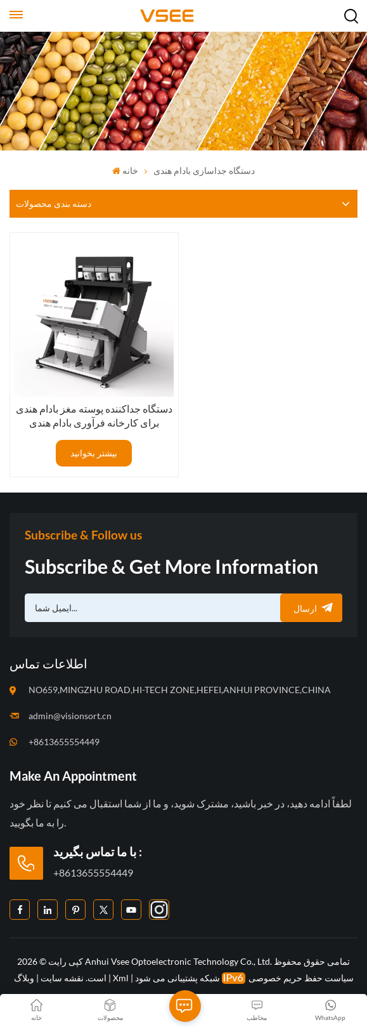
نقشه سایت (61, 977)
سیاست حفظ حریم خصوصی (301, 977)
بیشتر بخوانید (93, 452)
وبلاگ (24, 977)
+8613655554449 (64, 741)
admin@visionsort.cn (70, 715)
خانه (125, 170)
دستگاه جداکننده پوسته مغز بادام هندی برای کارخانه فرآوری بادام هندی (94, 415)
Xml (121, 977)
